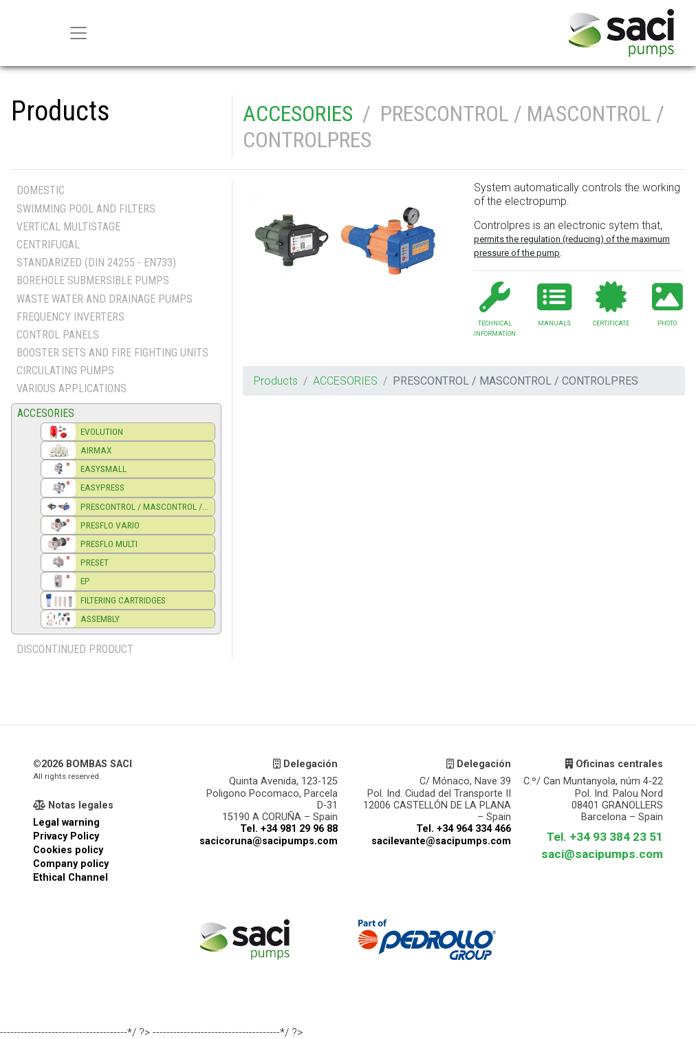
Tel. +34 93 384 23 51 (605, 837)
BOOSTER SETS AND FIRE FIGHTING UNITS (112, 352)
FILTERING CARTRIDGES (123, 600)
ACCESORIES (298, 113)
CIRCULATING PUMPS (65, 370)
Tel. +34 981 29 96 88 (289, 829)
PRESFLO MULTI (109, 543)
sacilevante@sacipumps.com (441, 841)
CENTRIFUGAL (48, 244)
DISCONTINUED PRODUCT (75, 649)
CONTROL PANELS (58, 334)
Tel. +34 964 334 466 (463, 829)
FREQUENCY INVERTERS (70, 316)
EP (85, 580)
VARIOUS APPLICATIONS (72, 388)
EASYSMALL (103, 468)
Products (276, 380)
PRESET (94, 562)
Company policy (71, 864)
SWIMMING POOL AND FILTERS (86, 208)
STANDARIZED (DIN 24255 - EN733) (96, 262)
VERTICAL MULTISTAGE (68, 226)
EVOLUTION (101, 431)
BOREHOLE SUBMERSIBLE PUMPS (93, 280)
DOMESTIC (41, 190)
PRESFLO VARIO (110, 525)
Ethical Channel (70, 877)
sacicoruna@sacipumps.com (268, 841)
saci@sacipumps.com (602, 854)
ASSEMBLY (100, 618)
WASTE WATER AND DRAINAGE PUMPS (105, 299)
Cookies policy (68, 850)
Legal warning (66, 822)
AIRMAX (96, 450)
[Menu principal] (78, 33)
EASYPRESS (102, 487)
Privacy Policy (66, 836)
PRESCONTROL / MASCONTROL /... (144, 506)
